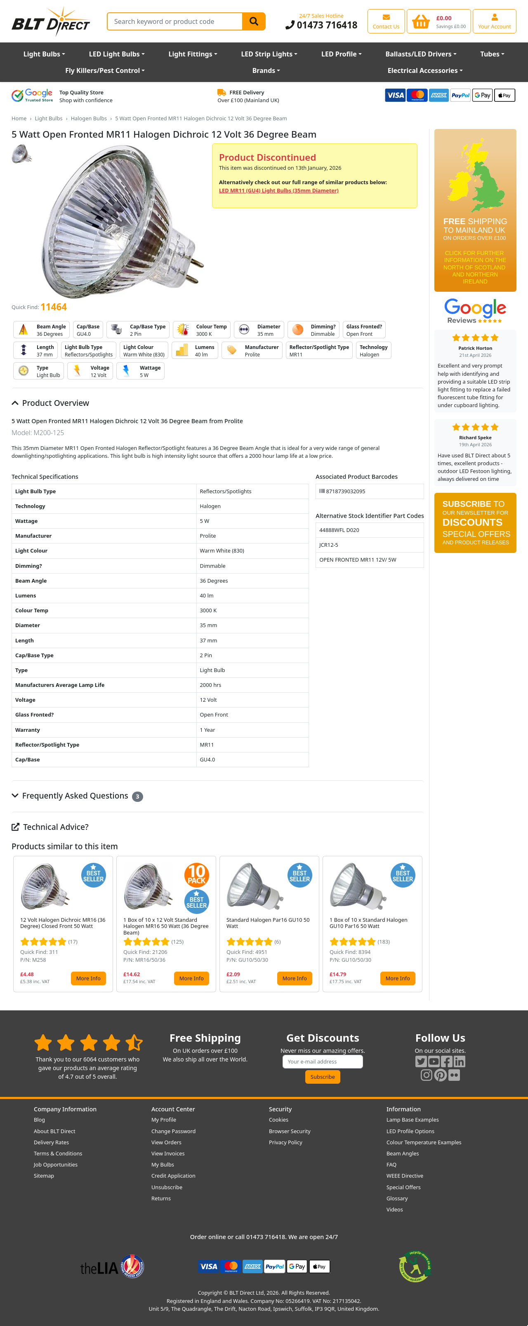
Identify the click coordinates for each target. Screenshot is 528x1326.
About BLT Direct (54, 1131)
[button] (417, 924)
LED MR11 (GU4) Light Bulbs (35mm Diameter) (279, 190)
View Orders (166, 1142)
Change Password (173, 1131)
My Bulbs (162, 1164)
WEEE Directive (405, 1175)
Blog (39, 1119)
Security (280, 1109)
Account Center (173, 1109)
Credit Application (173, 1175)
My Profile (163, 1119)
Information (404, 1109)
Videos (395, 1209)
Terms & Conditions (58, 1153)
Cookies (278, 1119)
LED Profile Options (410, 1131)
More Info (88, 978)
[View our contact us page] (386, 21)
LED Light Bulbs (114, 54)
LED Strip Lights (266, 54)
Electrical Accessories (423, 70)
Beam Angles (403, 1153)
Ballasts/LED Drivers (419, 54)
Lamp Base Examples (413, 1119)
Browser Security (290, 1131)
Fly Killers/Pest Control (102, 70)
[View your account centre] (494, 21)
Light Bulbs (42, 54)
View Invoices (168, 1153)
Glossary (397, 1198)
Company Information (65, 1109)
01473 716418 (321, 25)
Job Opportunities (56, 1164)
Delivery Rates (51, 1142)
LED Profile (339, 54)
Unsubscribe (166, 1187)
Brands (264, 70)
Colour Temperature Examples (424, 1142)
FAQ (391, 1164)
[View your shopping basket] (439, 21)
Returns (161, 1198)
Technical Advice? (50, 826)
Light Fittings (190, 54)
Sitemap (44, 1175)
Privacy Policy (285, 1142)
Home (19, 118)
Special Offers (404, 1187)
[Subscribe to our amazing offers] (323, 1061)
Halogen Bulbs (89, 118)
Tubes (490, 54)
